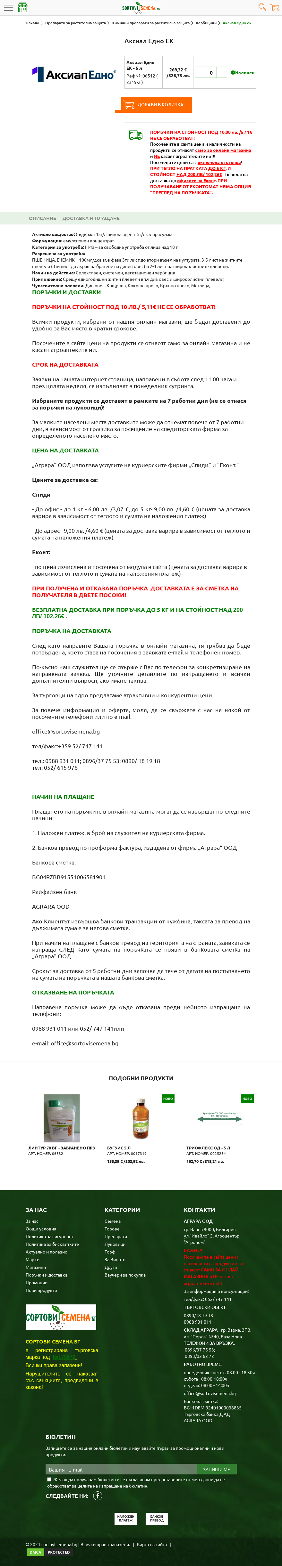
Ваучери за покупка (125, 1274)
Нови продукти (41, 1289)
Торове (112, 1228)
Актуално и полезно (46, 1251)
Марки (32, 1259)
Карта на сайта (152, 1543)
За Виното (115, 1259)
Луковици (115, 1243)
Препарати (116, 1235)
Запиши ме (216, 1469)
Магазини (36, 1266)
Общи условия (41, 1228)
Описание (42, 218)
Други (111, 1266)
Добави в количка (162, 105)
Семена (113, 1220)
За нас (32, 1220)
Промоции (36, 1282)
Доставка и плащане (91, 218)
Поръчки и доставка (46, 1274)
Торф (110, 1251)
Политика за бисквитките (52, 1243)
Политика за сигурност (49, 1235)
